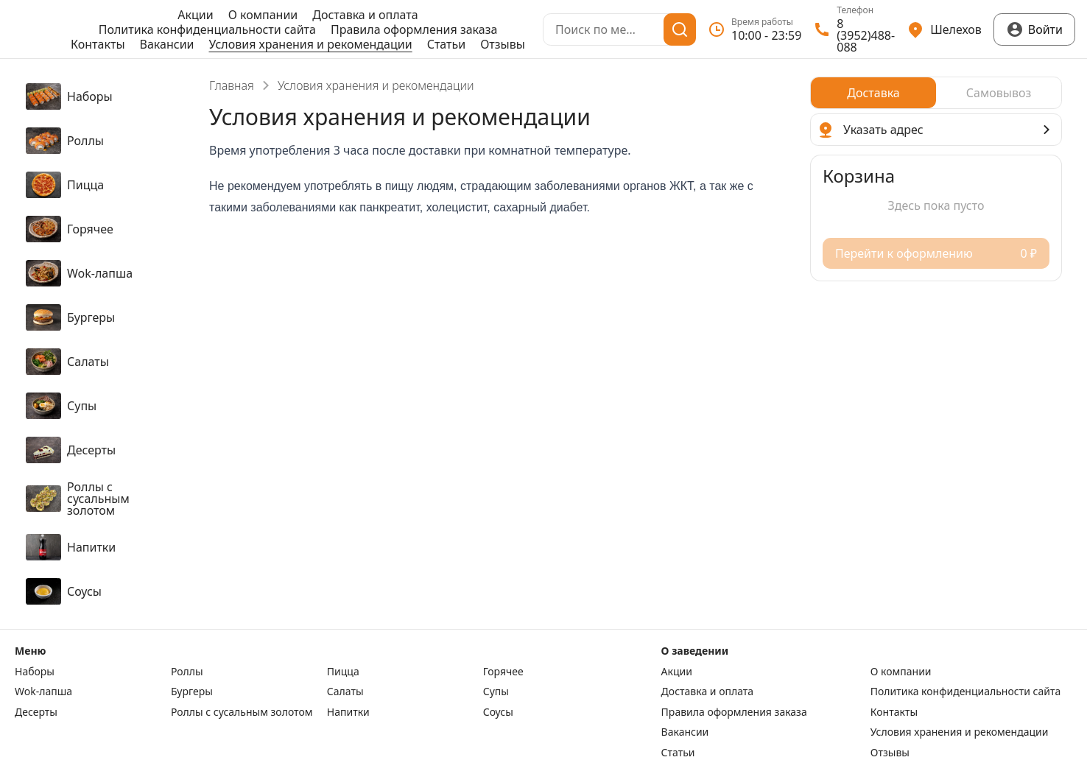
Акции (195, 15)
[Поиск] (680, 29)
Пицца (343, 671)
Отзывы (502, 44)
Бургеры (192, 691)
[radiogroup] (936, 93)
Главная (231, 85)
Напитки (348, 712)
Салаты (345, 691)
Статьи (446, 44)
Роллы (187, 671)
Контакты (97, 44)
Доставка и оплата (365, 15)
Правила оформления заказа (414, 29)
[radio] (873, 92)
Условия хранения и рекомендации (310, 44)
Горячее (503, 671)
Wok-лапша (43, 691)
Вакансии (167, 44)
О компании (263, 15)
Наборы (34, 671)
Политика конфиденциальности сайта (207, 29)
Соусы (498, 712)
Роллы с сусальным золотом (242, 712)
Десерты (36, 712)
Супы (496, 691)
